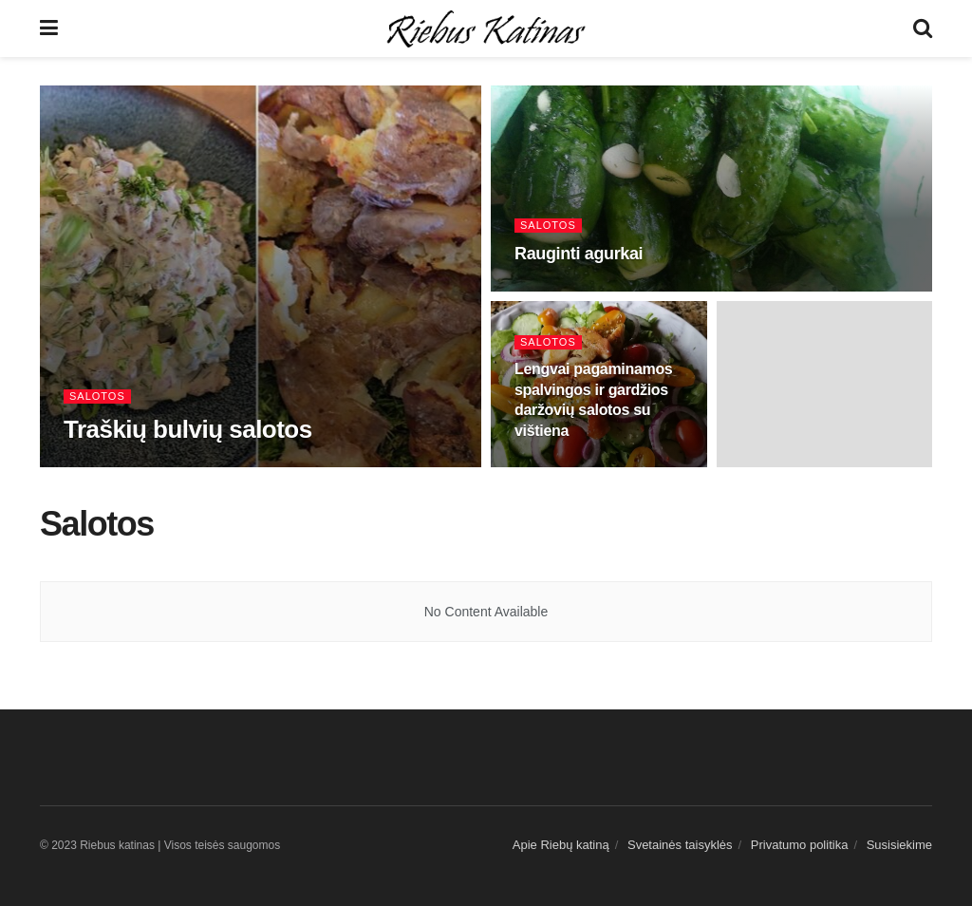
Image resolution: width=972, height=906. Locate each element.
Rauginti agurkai (578, 253)
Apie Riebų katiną (561, 845)
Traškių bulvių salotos (188, 429)
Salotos (97, 396)
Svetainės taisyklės (680, 845)
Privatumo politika (800, 845)
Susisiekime (899, 845)
